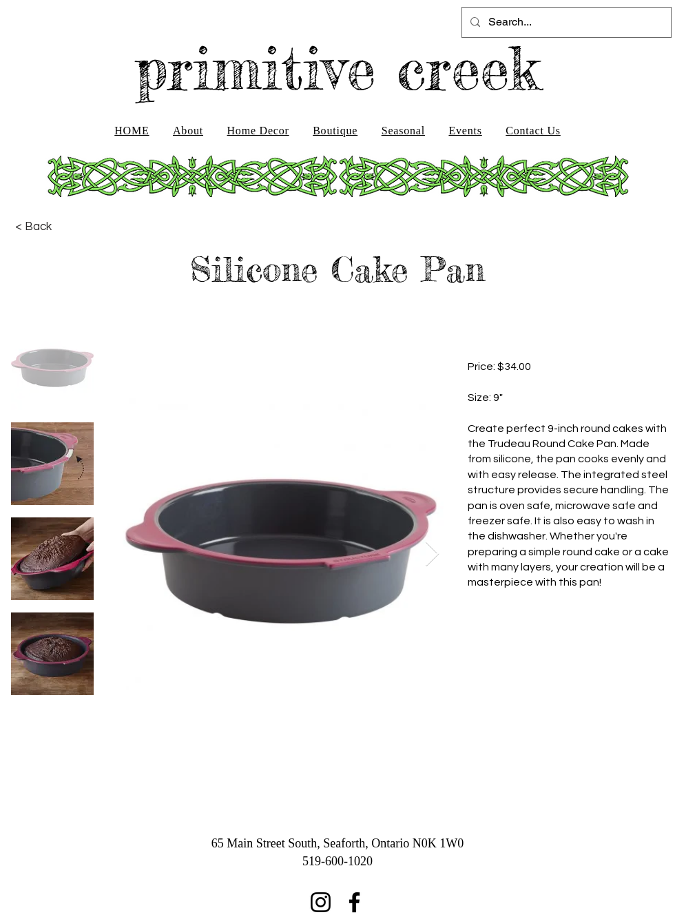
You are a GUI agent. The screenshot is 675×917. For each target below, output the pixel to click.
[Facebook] (354, 902)
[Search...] (565, 22)
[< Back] (33, 226)
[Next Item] (432, 554)
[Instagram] (320, 902)
